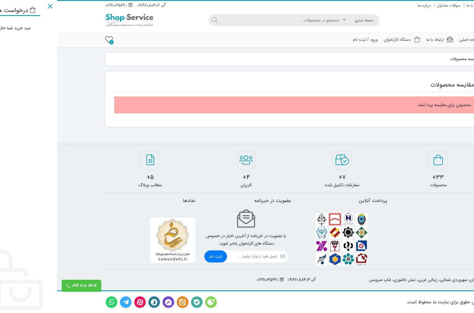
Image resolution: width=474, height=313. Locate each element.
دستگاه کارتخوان (345, 39)
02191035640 (62, 5)
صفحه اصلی (412, 39)
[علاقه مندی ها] (52, 39)
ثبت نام (158, 256)
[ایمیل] (195, 256)
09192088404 (94, 5)
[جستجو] (225, 20)
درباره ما (367, 6)
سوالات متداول (391, 6)
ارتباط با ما (417, 6)
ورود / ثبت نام (308, 39)
